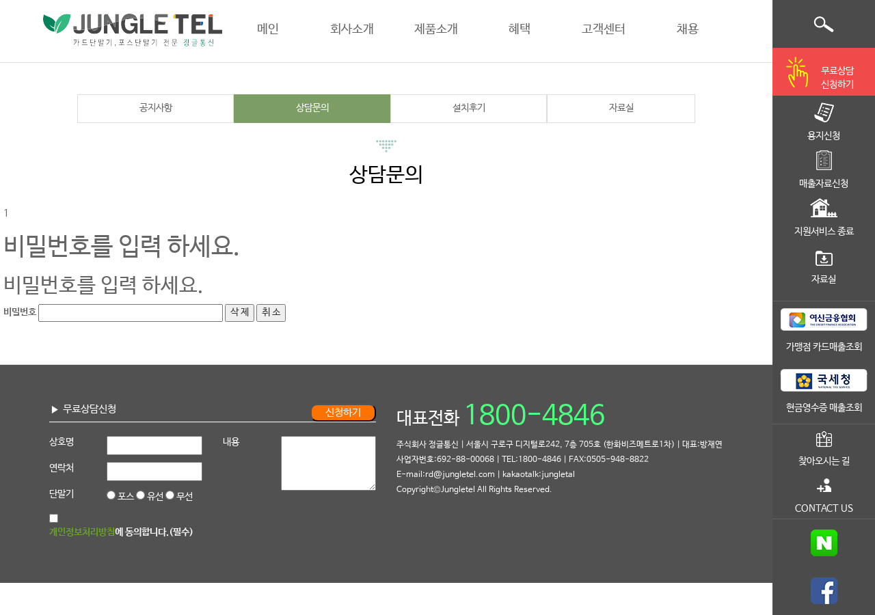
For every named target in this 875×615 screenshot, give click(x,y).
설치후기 (469, 107)
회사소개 (352, 29)
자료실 (621, 107)
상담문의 (312, 107)
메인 (268, 29)
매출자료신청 (823, 183)
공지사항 (155, 107)
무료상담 (837, 79)
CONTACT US (824, 508)
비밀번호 (19, 312)
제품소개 (436, 29)
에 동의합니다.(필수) (121, 532)
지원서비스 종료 (824, 231)
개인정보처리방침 (82, 532)
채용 (688, 29)
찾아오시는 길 (824, 461)
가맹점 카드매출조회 (824, 347)
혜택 (519, 29)
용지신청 (823, 136)
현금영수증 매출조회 (824, 407)
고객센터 (603, 29)
